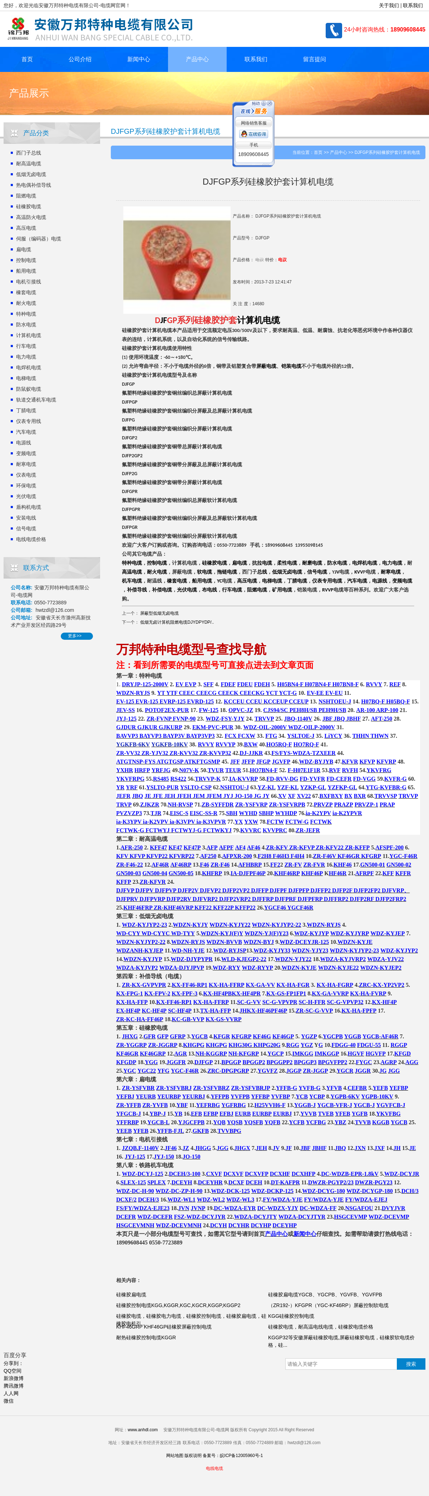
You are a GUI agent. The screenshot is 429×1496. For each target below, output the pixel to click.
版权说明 (193, 1455)
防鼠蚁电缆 (28, 389)
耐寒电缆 (26, 464)
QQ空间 (12, 1371)
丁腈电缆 (26, 410)
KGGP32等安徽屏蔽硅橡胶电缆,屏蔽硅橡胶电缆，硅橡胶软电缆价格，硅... (341, 1341)
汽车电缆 (26, 432)
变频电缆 (26, 453)
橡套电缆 (26, 292)
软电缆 (204, 572)
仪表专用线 (28, 421)
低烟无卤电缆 (31, 174)
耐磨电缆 (312, 563)
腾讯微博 (14, 1386)
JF (163, 320)
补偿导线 (137, 590)
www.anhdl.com (143, 1429)
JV (337, 572)
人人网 (11, 1393)
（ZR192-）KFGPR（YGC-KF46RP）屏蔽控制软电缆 (328, 1305)
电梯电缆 (26, 378)
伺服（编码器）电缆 (38, 239)
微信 (9, 1401)
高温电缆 (132, 572)
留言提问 (314, 59)
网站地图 (174, 1455)
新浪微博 (14, 1378)
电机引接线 (28, 281)
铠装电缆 (291, 366)
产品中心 (197, 59)
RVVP (328, 590)
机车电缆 (132, 581)
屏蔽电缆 (266, 366)
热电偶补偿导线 (33, 185)
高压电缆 (26, 228)
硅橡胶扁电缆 (131, 1294)
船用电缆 (26, 271)
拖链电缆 (227, 572)
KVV (358, 572)
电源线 (23, 442)
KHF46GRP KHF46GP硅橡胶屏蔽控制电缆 (164, 1327)
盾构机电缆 (28, 507)
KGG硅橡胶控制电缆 (291, 1316)
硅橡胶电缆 (28, 206)
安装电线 (26, 518)
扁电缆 (23, 249)
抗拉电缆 (262, 563)
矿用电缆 (282, 590)
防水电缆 (26, 324)
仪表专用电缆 (327, 581)
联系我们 (413, 5)
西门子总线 (28, 153)
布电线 (209, 590)
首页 (27, 59)
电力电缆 (26, 357)
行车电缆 (26, 346)
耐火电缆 (26, 303)
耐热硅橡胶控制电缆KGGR (146, 1337)
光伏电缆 (26, 496)
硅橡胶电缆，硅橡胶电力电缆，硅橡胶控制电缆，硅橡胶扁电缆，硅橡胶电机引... (191, 1319)
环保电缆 (26, 485)
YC (219, 581)
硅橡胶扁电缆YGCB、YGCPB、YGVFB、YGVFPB (326, 1294)
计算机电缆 (28, 335)
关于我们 (389, 5)
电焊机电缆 (28, 367)
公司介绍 (80, 59)
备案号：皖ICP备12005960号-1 (233, 1455)
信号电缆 (26, 528)
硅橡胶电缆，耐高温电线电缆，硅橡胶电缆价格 (320, 1327)
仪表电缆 (26, 475)
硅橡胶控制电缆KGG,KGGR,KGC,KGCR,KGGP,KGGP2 (178, 1305)
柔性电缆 (287, 563)
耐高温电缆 (28, 163)
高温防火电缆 (31, 217)
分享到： (14, 1363)
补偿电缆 (162, 590)
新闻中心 (138, 59)
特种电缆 (26, 314)
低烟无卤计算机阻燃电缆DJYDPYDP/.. (177, 622)
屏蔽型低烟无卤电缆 (159, 613)
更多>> (75, 635)
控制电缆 (26, 260)
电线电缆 (214, 1468)
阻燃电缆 (26, 196)
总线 (262, 572)
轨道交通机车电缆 (36, 400)
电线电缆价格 (31, 539)
